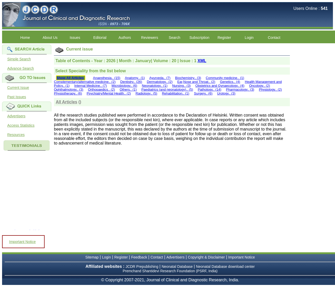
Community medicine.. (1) (225, 78)
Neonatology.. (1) (155, 86)
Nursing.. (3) (181, 86)
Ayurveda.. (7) (159, 78)
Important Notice (22, 242)
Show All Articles (70, 78)
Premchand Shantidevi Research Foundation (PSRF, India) (170, 271)
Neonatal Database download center (225, 266)
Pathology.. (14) (209, 89)
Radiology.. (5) (146, 93)
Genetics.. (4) (230, 82)
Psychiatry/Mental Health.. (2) (109, 93)
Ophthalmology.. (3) (68, 89)
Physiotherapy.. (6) (68, 93)
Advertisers (16, 116)
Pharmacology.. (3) (240, 89)
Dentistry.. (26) (131, 82)
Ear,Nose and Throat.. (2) (196, 82)
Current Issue (18, 87)
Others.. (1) (128, 89)
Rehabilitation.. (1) (175, 93)
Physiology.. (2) (270, 89)
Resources (16, 135)
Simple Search (19, 59)
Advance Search (20, 68)
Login (249, 37)
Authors (124, 37)
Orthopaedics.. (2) (101, 89)
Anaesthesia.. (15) (107, 78)
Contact (274, 37)
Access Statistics (20, 125)
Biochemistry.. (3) (188, 78)
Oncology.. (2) (259, 86)
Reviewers (149, 37)
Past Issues (16, 97)
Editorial (100, 37)
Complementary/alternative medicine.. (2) (85, 82)
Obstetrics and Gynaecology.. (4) (220, 86)
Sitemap (92, 257)
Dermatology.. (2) (159, 82)
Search (174, 37)
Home (25, 37)
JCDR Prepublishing (141, 266)
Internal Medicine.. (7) (90, 86)
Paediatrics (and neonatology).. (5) (167, 89)
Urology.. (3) (226, 93)
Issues (75, 37)
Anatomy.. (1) (135, 78)
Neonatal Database (178, 266)
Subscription (199, 37)
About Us (50, 37)
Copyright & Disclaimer (206, 257)
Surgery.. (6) (203, 93)
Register (224, 37)
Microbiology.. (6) (124, 86)
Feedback (139, 257)
